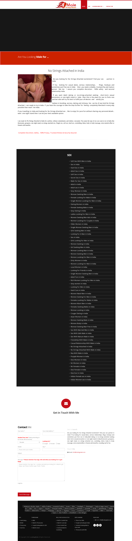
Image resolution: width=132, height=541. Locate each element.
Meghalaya (51, 510)
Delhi (30, 508)
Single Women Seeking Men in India (84, 274)
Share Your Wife (80, 520)
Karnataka (87, 508)
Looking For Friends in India (81, 270)
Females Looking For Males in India (84, 300)
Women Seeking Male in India (82, 320)
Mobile (19, 447)
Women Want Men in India (81, 303)
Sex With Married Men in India (82, 330)
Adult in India (76, 184)
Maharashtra (35, 510)
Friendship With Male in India (82, 340)
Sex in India (75, 164)
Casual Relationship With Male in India (85, 343)
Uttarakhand (72, 512)
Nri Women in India (78, 363)
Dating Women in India (79, 204)
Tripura (54, 512)
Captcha (20, 483)
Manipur (43, 510)
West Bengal (82, 512)
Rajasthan (95, 510)
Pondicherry (80, 510)
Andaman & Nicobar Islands (32, 506)
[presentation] (30, 488)
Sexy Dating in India (78, 211)
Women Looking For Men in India (83, 264)
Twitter (97, 525)
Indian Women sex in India (81, 380)
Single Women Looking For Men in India (86, 201)
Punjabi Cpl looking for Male (83, 523)
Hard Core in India (78, 290)
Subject (20, 453)
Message (40, 460)
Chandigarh (80, 506)
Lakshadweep (102, 508)
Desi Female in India (78, 370)
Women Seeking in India (80, 244)
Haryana (47, 508)
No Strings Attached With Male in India (85, 350)
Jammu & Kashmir (69, 508)
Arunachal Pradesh (58, 506)
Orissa (73, 510)
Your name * (21, 431)
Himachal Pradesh (57, 508)
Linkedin (100, 525)
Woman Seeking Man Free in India (84, 327)
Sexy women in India (78, 284)
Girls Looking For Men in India (82, 240)
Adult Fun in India (77, 277)
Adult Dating (23, 520)
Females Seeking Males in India (82, 307)
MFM (33, 520)
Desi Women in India (78, 360)
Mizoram (59, 510)
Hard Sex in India (77, 168)
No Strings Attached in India (81, 346)
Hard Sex (22, 528)
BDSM (21, 523)
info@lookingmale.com (79, 452)
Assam (68, 506)
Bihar (73, 506)
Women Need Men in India (81, 293)
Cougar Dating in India (79, 313)
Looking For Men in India (80, 287)
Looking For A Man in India (81, 234)
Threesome (23, 525)
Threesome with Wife (81, 530)
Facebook (94, 525)
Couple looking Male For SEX (39, 525)
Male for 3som (36, 528)
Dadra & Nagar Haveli (101, 506)
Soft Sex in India (77, 174)
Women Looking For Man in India (83, 257)
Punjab (88, 510)
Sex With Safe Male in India (81, 333)
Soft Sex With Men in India (81, 161)
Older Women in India (79, 224)
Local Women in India (79, 267)
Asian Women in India (79, 317)
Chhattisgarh (89, 506)
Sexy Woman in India (79, 191)
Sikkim (102, 510)
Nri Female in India (78, 366)
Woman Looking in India (80, 310)
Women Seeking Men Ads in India (83, 217)
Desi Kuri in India (77, 373)
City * (44, 447)
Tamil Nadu (109, 510)
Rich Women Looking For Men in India (85, 280)
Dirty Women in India (79, 260)
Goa (35, 508)
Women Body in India (79, 323)
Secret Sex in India (78, 178)
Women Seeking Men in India (82, 254)
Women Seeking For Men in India (83, 297)
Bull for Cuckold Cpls (62, 520)
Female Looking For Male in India (83, 197)
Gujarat (40, 508)
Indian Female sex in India (81, 376)
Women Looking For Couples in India (85, 221)
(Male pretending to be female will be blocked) (29, 438)
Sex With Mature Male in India (82, 336)
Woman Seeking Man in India (82, 194)
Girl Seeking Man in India (80, 247)
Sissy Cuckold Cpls (62, 525)
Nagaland (66, 510)
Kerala (94, 508)
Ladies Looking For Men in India (83, 214)
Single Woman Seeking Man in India (84, 227)
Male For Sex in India (79, 181)
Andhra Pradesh (46, 506)
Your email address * (48, 431)
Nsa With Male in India (79, 353)
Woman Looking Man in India (82, 250)
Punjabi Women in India (80, 356)
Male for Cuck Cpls (62, 523)
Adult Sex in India (77, 171)
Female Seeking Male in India (82, 207)
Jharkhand (79, 508)
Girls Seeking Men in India (80, 231)
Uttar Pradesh (63, 512)
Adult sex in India (77, 188)
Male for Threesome (37, 523)
